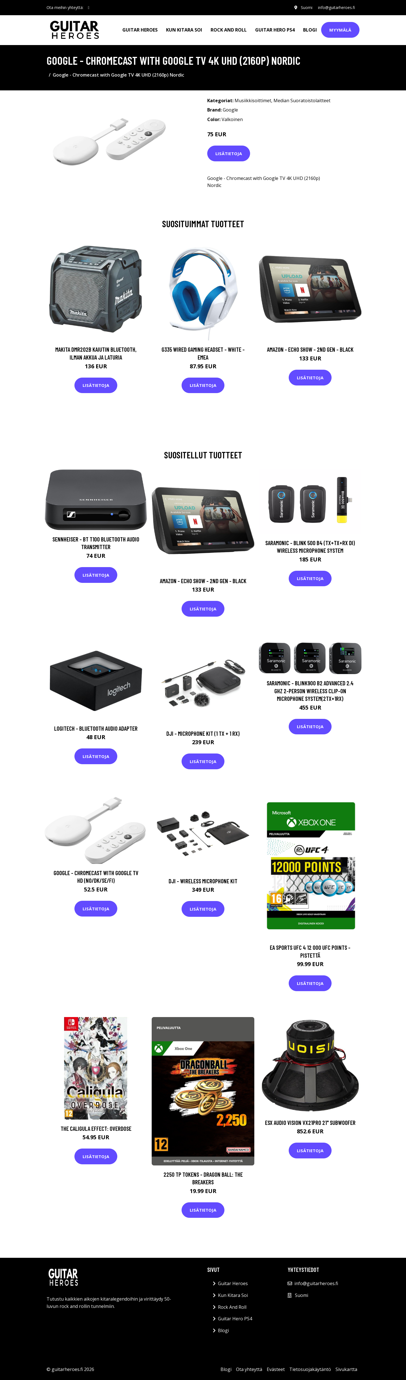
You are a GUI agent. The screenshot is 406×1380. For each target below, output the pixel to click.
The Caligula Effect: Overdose (96, 1128)
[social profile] (89, 7)
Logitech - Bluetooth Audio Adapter (96, 728)
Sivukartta (346, 1369)
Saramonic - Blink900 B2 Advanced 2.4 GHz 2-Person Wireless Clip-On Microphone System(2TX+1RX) (310, 690)
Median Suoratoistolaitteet (301, 100)
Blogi (310, 30)
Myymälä (340, 30)
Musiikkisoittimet (253, 100)
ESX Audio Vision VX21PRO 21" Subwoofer (310, 1122)
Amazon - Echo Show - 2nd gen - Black (310, 349)
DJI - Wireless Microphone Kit (203, 880)
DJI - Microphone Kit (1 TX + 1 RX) (203, 733)
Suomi (306, 7)
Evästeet (276, 1369)
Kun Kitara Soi (184, 30)
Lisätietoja (228, 153)
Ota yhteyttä (249, 1369)
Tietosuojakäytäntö (310, 1369)
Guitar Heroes (140, 30)
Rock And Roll (229, 30)
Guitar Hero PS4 (275, 30)
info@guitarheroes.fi (336, 7)
